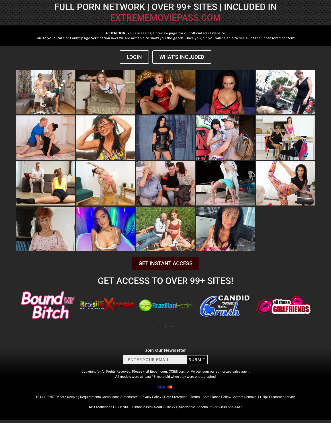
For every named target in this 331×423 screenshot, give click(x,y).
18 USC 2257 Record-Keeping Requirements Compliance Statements (83, 399)
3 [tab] (172, 326)
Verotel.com (201, 372)
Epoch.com (158, 372)
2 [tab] (165, 326)
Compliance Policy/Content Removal (233, 399)
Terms (197, 399)
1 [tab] (159, 326)
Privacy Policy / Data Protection (164, 399)
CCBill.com (177, 372)
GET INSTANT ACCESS (165, 263)
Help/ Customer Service (283, 399)
